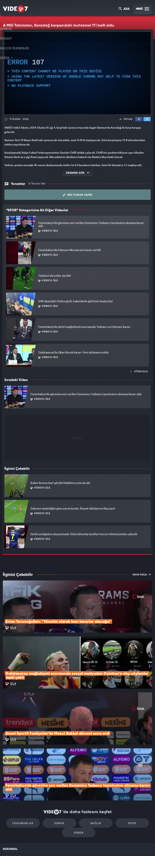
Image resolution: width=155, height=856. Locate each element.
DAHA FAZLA (141, 570)
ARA (124, 9)
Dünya (61, 768)
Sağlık (93, 768)
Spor (126, 768)
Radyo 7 (46, 846)
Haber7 (97, 846)
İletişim (7, 820)
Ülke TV (76, 846)
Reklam (7, 812)
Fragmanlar (28, 768)
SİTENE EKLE (139, 367)
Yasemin (121, 846)
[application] (77, 73)
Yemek (79, 779)
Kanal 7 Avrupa (61, 846)
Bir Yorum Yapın (77, 191)
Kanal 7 (30, 846)
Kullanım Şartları (13, 803)
